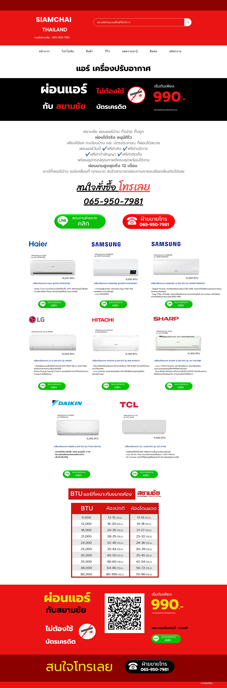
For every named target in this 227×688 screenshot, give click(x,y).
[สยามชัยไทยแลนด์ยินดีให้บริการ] (137, 22)
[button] (93, 51)
